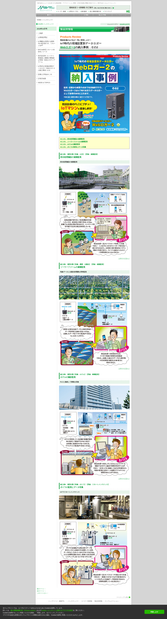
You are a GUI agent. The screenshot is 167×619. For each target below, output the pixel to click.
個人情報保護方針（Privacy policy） (23, 610)
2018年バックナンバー (46, 24)
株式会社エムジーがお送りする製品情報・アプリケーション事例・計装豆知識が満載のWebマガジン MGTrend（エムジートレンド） (77, 3)
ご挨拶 (40, 33)
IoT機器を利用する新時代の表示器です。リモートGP (46, 43)
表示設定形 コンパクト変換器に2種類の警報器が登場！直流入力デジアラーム (46, 59)
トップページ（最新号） (56, 601)
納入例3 (70, 144)
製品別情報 (98, 601)
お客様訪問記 (42, 37)
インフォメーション (112, 601)
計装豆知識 (42, 78)
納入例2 (74, 141)
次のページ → (41, 591)
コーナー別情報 (86, 601)
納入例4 (73, 147)
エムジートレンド (46, 9)
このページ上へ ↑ (124, 258)
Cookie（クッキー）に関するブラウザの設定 (57, 610)
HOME (39, 20)
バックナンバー (48, 20)
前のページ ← (41, 589)
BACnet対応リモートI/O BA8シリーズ (46, 51)
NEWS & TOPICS (44, 82)
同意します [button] (154, 612)
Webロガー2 (67, 47)
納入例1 (72, 139)
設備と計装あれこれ (45, 74)
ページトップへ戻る (122, 597)
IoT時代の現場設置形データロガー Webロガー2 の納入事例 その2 (46, 68)
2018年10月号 (125, 24)
